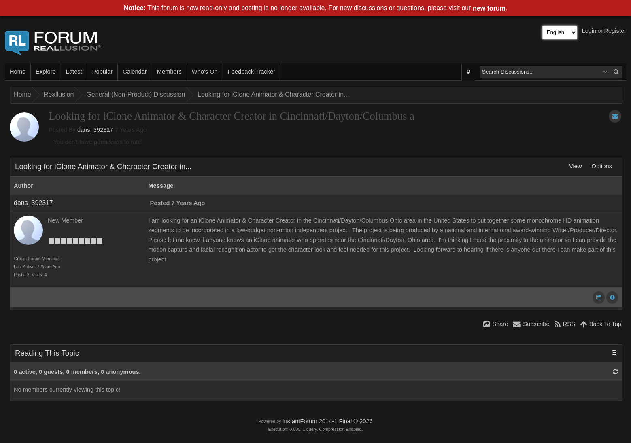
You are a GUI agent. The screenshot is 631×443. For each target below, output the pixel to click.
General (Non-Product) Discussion (135, 94)
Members (169, 71)
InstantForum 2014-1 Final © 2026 (327, 421)
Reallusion (59, 94)
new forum (489, 8)
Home (17, 71)
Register (615, 31)
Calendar (134, 71)
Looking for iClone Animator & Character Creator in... (273, 94)
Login (589, 31)
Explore (46, 71)
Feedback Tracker (251, 71)
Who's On (205, 71)
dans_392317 (95, 130)
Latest (74, 71)
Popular (102, 71)
